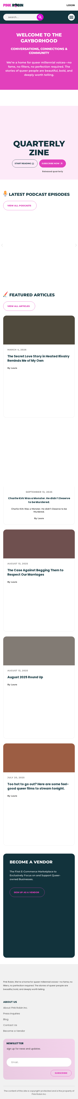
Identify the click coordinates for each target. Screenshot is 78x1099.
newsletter (14, 1043)
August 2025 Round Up (25, 677)
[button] (71, 17)
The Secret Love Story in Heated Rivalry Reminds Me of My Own (38, 358)
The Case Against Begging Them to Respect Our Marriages (35, 572)
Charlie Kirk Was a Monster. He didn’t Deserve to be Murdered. (39, 500)
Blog (5, 1019)
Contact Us (10, 1025)
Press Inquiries (11, 1013)
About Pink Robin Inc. (15, 1007)
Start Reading (23, 163)
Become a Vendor (14, 1030)
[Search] (40, 17)
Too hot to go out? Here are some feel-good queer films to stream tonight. (38, 786)
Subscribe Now (50, 163)
